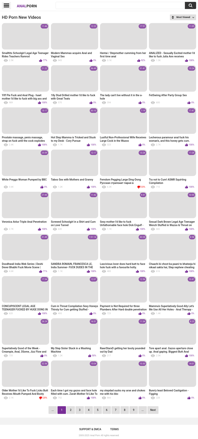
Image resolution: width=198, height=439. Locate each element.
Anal (27, 5)
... (143, 409)
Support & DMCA (90, 429)
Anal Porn (95, 435)
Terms (114, 429)
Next (153, 409)
